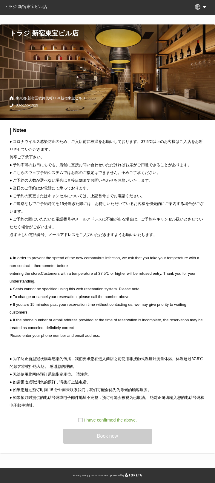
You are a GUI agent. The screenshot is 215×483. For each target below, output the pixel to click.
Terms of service (99, 475)
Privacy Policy (80, 475)
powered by (126, 475)
